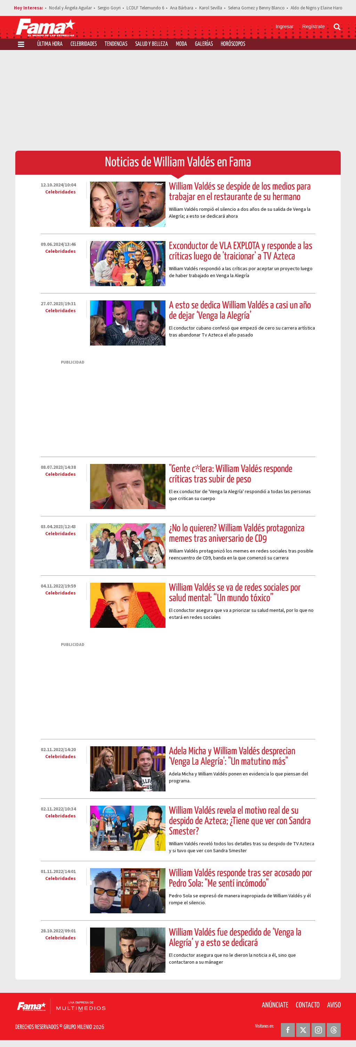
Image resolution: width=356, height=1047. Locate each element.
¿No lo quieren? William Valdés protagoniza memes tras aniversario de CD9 (237, 534)
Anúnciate (275, 1005)
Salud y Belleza (151, 44)
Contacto (307, 1005)
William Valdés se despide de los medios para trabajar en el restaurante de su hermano (240, 192)
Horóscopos (233, 44)
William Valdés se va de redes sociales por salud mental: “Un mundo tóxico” (235, 593)
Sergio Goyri (109, 8)
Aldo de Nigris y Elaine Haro (316, 8)
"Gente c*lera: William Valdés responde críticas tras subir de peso (230, 474)
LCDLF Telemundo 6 (145, 8)
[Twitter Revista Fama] (303, 1030)
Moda (181, 44)
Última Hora (50, 44)
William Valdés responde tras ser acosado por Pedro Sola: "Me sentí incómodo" (240, 879)
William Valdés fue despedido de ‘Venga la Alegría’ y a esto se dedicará (235, 938)
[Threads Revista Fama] (334, 1030)
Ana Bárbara (181, 8)
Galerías (204, 44)
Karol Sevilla (210, 8)
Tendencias (116, 44)
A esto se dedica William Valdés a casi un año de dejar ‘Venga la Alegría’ (240, 311)
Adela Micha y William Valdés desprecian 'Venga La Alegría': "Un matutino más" (232, 757)
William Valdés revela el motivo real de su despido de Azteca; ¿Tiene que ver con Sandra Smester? (240, 821)
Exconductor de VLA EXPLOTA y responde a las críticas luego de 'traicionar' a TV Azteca (240, 251)
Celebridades (84, 44)
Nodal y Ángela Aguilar (70, 8)
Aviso (334, 1005)
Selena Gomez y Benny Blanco (256, 8)
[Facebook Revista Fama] (288, 1030)
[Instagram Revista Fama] (318, 1030)
